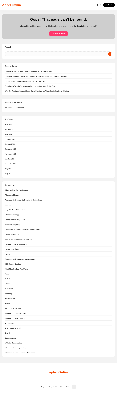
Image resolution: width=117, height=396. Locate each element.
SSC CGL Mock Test (13, 308)
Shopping (8, 294)
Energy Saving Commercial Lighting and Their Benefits (25, 81)
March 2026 (9, 134)
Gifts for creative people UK (16, 244)
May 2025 (8, 174)
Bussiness (8, 205)
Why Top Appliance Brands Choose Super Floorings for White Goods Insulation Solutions (37, 91)
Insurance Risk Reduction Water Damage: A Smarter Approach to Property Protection (36, 76)
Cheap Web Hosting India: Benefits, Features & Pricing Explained (28, 71)
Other (7, 284)
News (7, 274)
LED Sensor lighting (13, 264)
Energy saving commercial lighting (18, 239)
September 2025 (10, 164)
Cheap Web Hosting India (15, 220)
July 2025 (8, 169)
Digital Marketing (12, 234)
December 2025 (10, 149)
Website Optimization (13, 343)
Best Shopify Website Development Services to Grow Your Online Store (30, 86)
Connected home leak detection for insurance (22, 229)
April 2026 (8, 129)
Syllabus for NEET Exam (15, 318)
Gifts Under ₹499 (12, 249)
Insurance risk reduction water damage (20, 259)
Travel (7, 333)
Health (7, 254)
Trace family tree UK (13, 328)
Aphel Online (12, 5)
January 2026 (10, 144)
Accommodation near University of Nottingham (23, 200)
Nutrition (8, 279)
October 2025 (10, 159)
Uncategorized (10, 338)
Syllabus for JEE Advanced (15, 313)
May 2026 (8, 124)
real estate (9, 289)
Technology (9, 323)
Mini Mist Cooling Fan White (16, 269)
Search (8, 47)
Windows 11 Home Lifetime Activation (20, 353)
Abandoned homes (12, 195)
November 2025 (10, 154)
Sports (7, 303)
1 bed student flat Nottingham (16, 190)
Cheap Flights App (12, 215)
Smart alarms (10, 298)
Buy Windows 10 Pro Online (16, 210)
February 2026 (10, 139)
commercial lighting (12, 225)
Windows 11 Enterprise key (15, 348)
